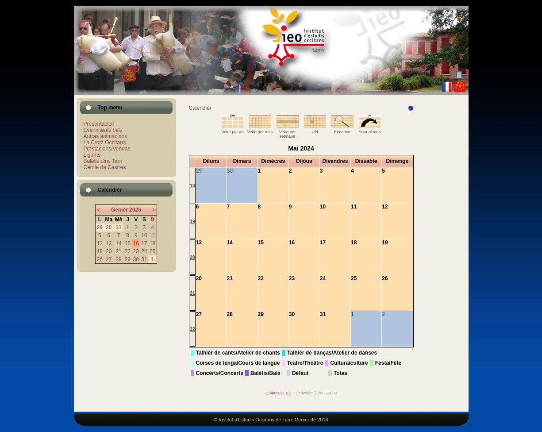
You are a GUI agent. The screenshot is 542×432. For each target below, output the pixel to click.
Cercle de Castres (105, 167)
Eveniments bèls (103, 130)
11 (152, 235)
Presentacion (99, 124)
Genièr (119, 210)
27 (108, 259)
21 (118, 251)
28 (118, 259)
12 (100, 243)
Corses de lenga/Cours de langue (238, 363)
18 (152, 243)
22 (128, 251)
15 (128, 243)
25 (152, 251)
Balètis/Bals (265, 373)
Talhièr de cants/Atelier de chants (238, 353)
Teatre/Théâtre (305, 363)
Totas (340, 373)
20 (108, 251)
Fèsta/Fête (388, 363)
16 (136, 243)
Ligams (92, 155)
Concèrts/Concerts (219, 373)
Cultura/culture (349, 363)
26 (100, 259)
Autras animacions (105, 136)
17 (144, 243)
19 (100, 251)
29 (128, 259)
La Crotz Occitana (105, 142)
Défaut (300, 373)
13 (108, 243)
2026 (135, 210)
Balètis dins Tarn (103, 161)
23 (136, 251)
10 (144, 235)
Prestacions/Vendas (107, 149)
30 (136, 259)
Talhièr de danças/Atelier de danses (332, 353)
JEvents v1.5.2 (279, 393)
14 (118, 243)
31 (144, 259)
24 (144, 251)
